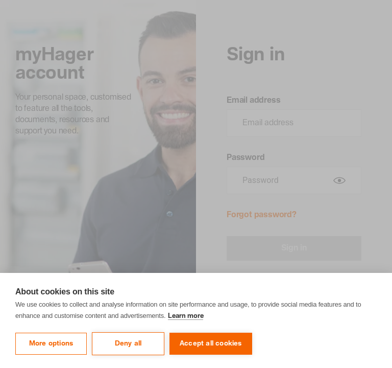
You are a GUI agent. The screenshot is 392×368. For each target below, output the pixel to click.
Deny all (128, 343)
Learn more (185, 316)
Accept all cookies (211, 343)
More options (51, 343)
